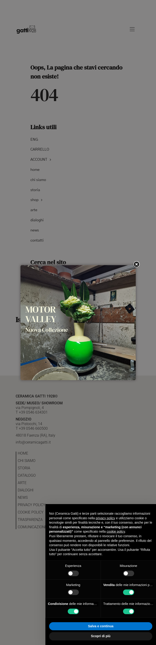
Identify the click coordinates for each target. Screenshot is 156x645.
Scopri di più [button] (101, 636)
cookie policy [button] (116, 531)
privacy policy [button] (105, 518)
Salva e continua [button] (100, 626)
